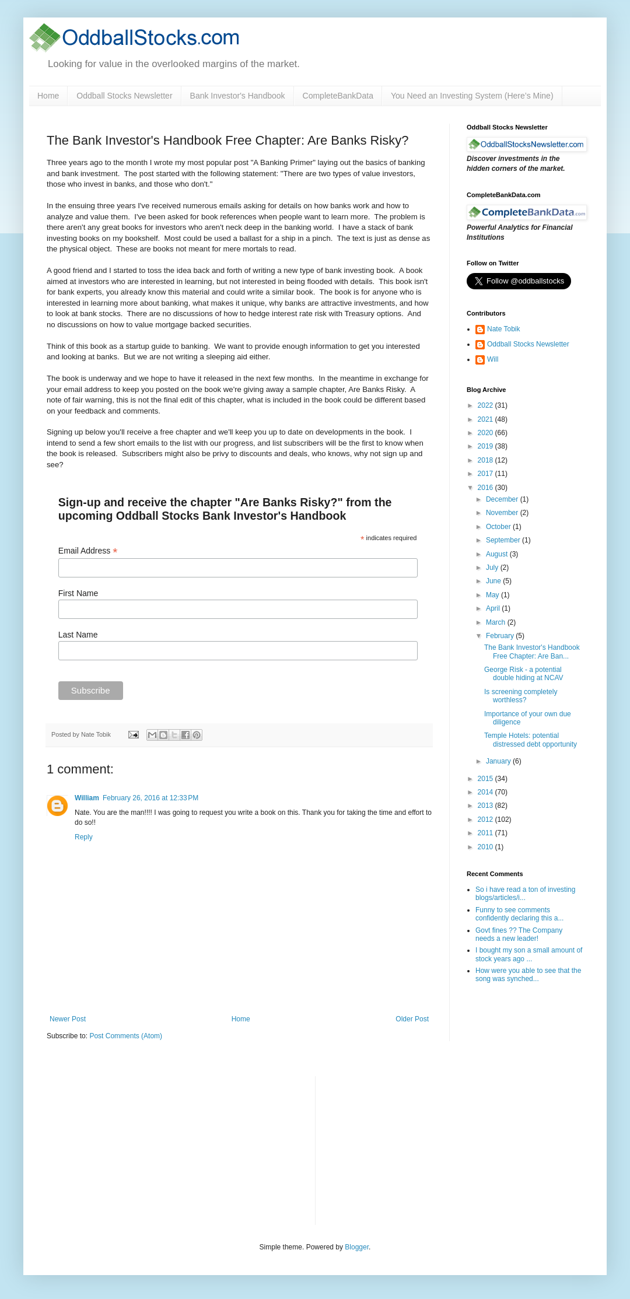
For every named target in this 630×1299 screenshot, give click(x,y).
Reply (84, 837)
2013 (486, 805)
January (499, 761)
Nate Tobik (503, 329)
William (87, 798)
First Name (78, 593)
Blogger (357, 1247)
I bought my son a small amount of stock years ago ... (528, 954)
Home (48, 95)
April (494, 608)
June (494, 581)
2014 (486, 792)
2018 (486, 460)
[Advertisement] (411, 1149)
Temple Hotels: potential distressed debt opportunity (530, 739)
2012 (486, 819)
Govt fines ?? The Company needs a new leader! (518, 934)
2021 (486, 419)
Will (492, 359)
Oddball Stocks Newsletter (124, 95)
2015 (486, 779)
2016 (486, 488)
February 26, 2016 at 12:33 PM (150, 798)
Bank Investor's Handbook (237, 95)
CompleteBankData (338, 95)
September (504, 540)
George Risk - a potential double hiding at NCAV (524, 674)
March (497, 622)
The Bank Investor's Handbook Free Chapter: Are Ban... (532, 651)
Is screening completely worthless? (520, 696)
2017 (486, 474)
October (499, 527)
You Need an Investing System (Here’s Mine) (472, 95)
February (501, 636)
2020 (486, 433)
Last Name (78, 634)
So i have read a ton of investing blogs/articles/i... (525, 893)
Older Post (412, 1019)
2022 (486, 405)
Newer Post (68, 1019)
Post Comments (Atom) (125, 1036)
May (493, 595)
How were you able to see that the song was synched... (528, 975)
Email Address (88, 550)
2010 (486, 847)
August (498, 554)
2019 (486, 446)
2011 (486, 833)
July (493, 567)
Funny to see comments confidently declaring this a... (519, 914)
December (503, 499)
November (503, 513)
